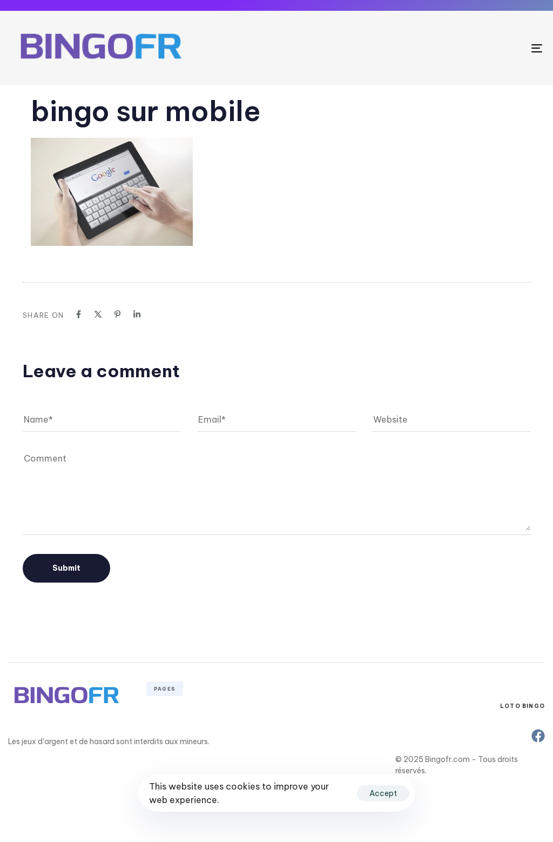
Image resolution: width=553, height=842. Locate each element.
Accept (383, 793)
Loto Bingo (522, 706)
